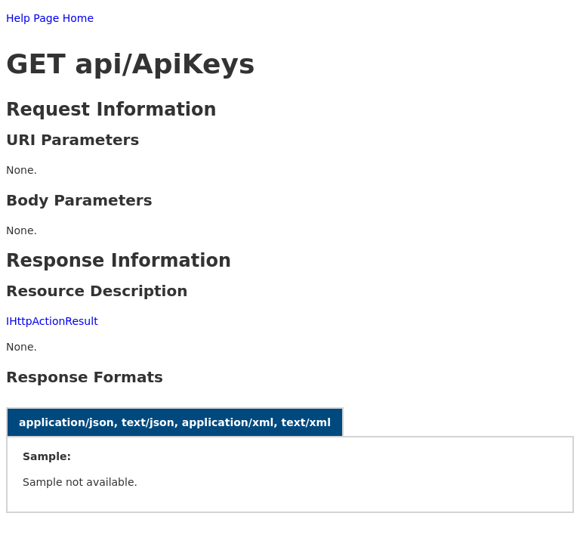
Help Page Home (50, 18)
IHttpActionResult (52, 321)
